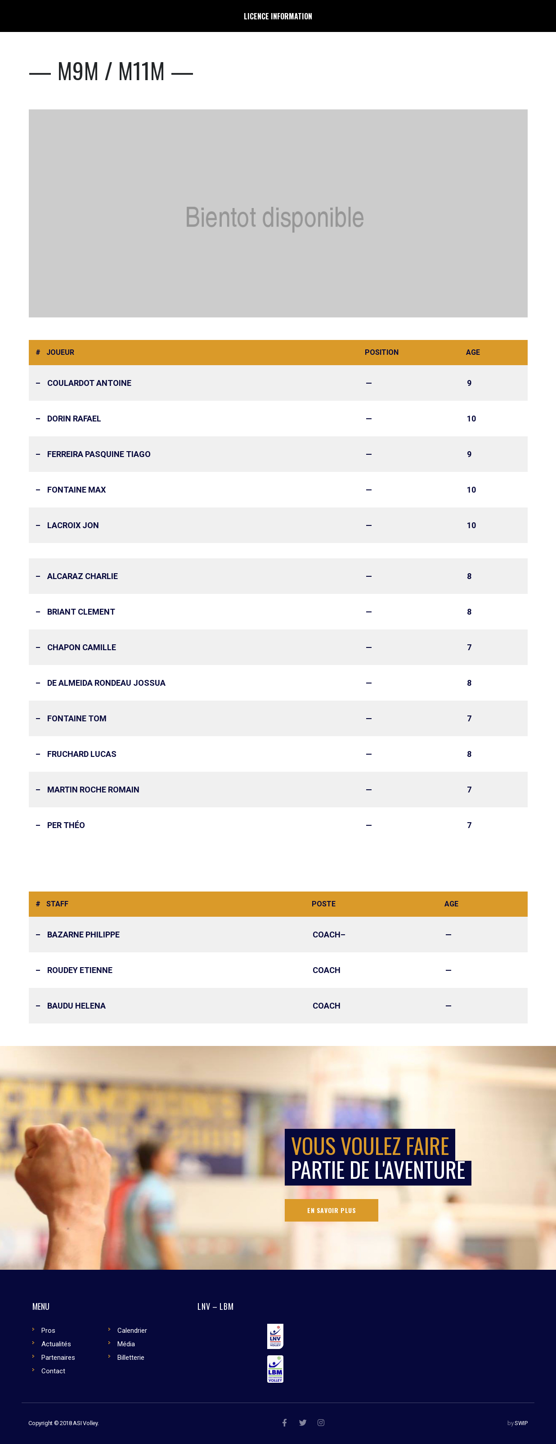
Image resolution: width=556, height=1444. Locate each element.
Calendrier (132, 1330)
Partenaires (58, 1357)
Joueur (60, 352)
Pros (48, 1330)
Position (382, 352)
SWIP (521, 1423)
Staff (57, 904)
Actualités (56, 1344)
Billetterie (130, 1357)
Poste (324, 904)
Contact (53, 1371)
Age (473, 352)
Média (126, 1344)
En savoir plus (331, 1210)
